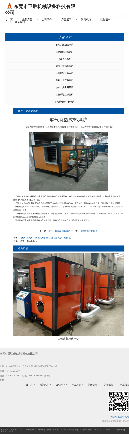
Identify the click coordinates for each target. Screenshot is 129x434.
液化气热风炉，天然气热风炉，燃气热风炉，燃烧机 (45, 237)
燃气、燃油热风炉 (64, 45)
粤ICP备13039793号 (119, 417)
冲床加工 (109, 429)
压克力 (12, 431)
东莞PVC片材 (16, 429)
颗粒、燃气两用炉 (64, 80)
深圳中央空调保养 (69, 429)
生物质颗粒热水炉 (64, 73)
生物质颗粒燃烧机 (64, 94)
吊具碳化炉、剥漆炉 (64, 102)
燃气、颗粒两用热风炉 (59, 231)
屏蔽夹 (41, 429)
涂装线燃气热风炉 (88, 231)
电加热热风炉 (64, 59)
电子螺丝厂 (30, 429)
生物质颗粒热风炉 (64, 52)
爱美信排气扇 (52, 429)
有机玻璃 (120, 429)
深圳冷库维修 (85, 429)
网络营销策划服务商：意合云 (115, 421)
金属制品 (98, 429)
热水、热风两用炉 (64, 87)
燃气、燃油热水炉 (64, 66)
